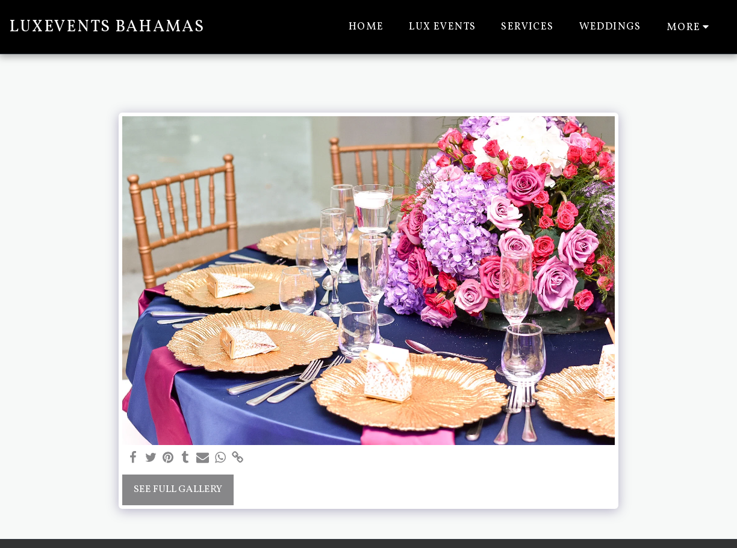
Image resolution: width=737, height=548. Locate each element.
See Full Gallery (178, 489)
